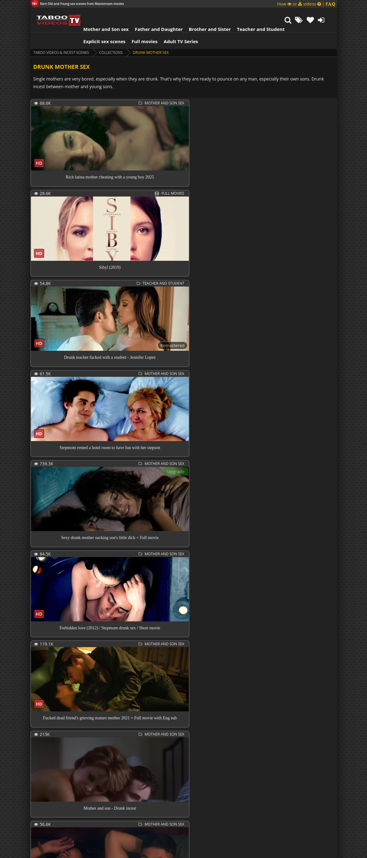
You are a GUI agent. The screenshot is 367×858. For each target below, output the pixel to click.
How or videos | (306, 4)
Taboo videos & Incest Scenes (62, 37)
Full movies (141, 26)
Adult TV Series (177, 26)
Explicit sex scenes (100, 26)
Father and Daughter (154, 14)
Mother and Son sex (102, 14)
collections (113, 37)
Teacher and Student (256, 14)
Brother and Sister (206, 14)
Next (67, 813)
